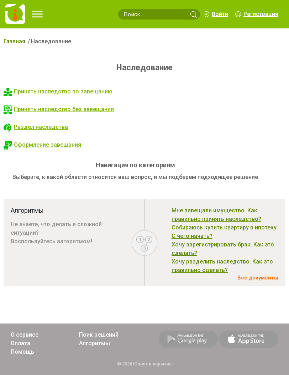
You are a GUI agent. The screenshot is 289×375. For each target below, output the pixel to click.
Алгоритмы (94, 343)
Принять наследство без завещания (59, 109)
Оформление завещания (42, 144)
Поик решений (99, 334)
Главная (14, 41)
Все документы (257, 278)
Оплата (20, 343)
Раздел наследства (36, 127)
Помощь (22, 351)
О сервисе (24, 334)
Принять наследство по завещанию (58, 91)
